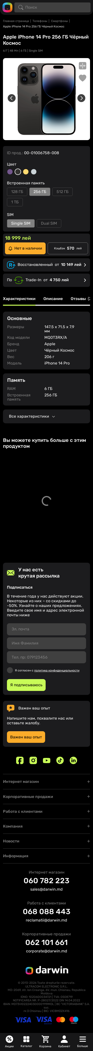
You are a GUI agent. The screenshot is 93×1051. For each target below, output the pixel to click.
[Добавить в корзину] (84, 538)
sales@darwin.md (46, 889)
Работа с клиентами (22, 811)
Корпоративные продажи (28, 796)
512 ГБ (62, 191)
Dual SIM (49, 223)
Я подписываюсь (26, 685)
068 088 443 (46, 911)
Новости (11, 841)
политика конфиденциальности (56, 670)
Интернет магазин (21, 781)
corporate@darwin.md (46, 951)
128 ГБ (17, 191)
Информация (15, 856)
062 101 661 (46, 942)
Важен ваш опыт (26, 737)
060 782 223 (46, 880)
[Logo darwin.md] (7, 7)
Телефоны (39, 21)
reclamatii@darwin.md (46, 920)
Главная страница (16, 21)
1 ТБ (15, 202)
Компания (13, 826)
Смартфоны (59, 21)
